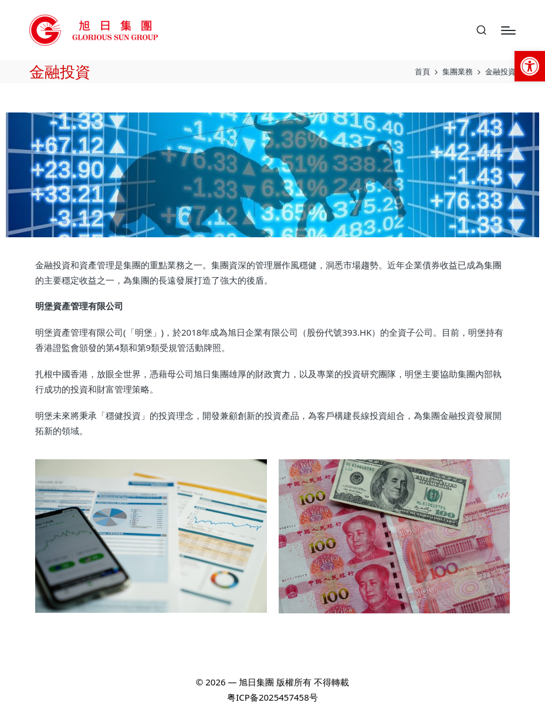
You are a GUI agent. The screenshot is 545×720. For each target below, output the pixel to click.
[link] (529, 66)
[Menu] (508, 30)
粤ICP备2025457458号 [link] (272, 697)
